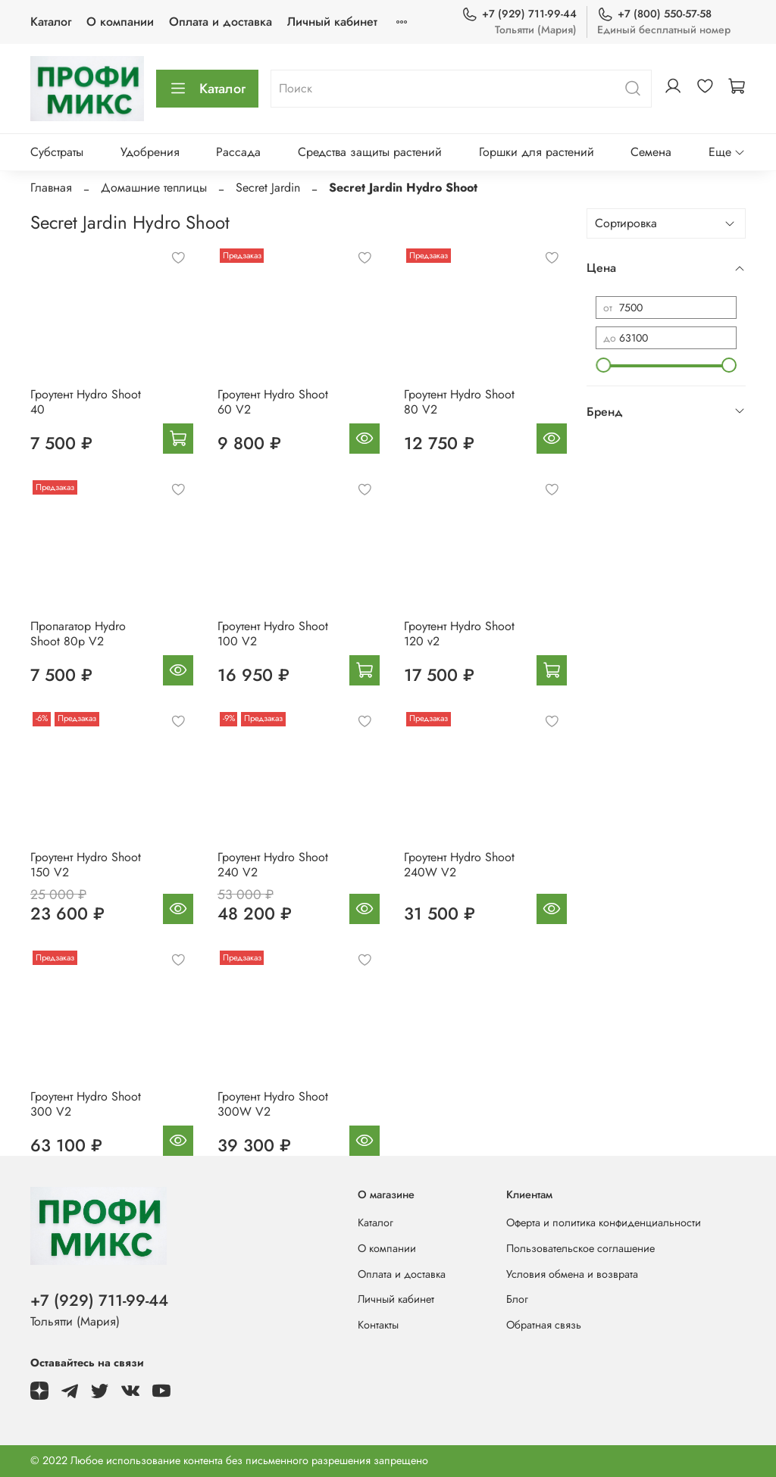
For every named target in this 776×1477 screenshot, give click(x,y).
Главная (51, 187)
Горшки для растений (536, 152)
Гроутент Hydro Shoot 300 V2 (85, 1104)
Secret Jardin (268, 187)
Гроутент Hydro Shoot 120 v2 (459, 633)
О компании (120, 21)
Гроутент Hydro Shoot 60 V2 (272, 402)
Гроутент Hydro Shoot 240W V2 (459, 864)
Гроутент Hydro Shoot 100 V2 (272, 633)
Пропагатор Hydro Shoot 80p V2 (78, 633)
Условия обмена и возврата (572, 1274)
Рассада (238, 152)
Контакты (378, 1324)
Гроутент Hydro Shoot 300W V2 (272, 1104)
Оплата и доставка (220, 21)
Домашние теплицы (154, 187)
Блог (517, 1299)
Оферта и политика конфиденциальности (603, 1222)
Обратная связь (543, 1324)
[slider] (603, 365)
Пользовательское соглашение (580, 1248)
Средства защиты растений (370, 152)
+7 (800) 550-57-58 (654, 14)
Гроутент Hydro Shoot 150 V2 (85, 864)
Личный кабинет (332, 21)
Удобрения (150, 152)
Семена (650, 152)
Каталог (50, 21)
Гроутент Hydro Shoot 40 (85, 402)
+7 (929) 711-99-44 (519, 14)
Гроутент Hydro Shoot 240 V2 (272, 864)
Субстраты (56, 152)
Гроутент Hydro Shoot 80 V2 (459, 402)
